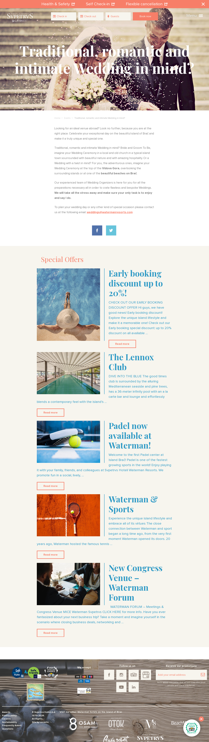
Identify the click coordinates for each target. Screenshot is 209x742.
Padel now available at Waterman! (130, 435)
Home (57, 118)
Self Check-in (100, 4)
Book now (145, 16)
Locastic (44, 722)
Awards (6, 712)
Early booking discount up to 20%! (136, 283)
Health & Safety (58, 4)
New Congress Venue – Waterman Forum (135, 582)
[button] (201, 15)
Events (67, 118)
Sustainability (9, 722)
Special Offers (62, 259)
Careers (6, 719)
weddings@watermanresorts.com (110, 212)
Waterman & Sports (133, 504)
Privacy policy (9, 716)
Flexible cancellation (147, 4)
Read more (122, 344)
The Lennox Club (131, 361)
